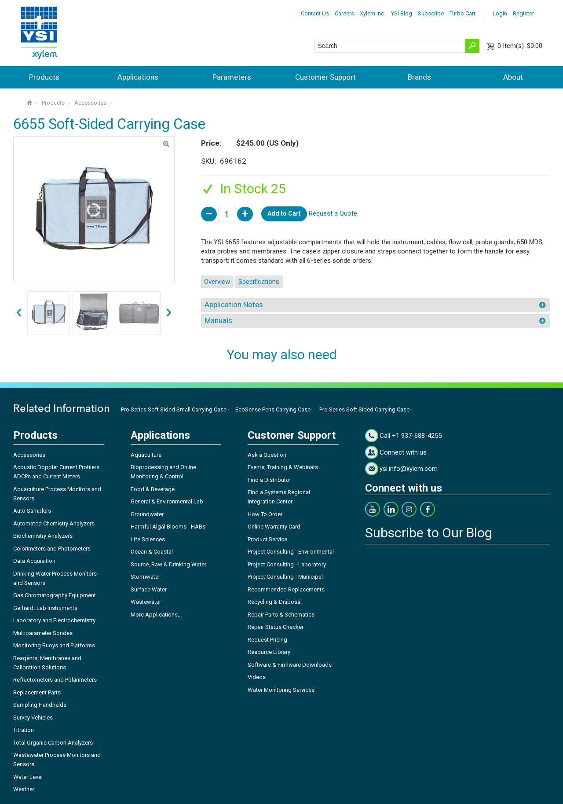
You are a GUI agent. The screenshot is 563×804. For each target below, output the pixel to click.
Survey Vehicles (33, 717)
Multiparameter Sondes (43, 633)
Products (44, 77)
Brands (419, 77)
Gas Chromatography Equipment (54, 595)
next (19, 313)
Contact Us (315, 13)
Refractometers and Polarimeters (55, 679)
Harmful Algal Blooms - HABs (168, 526)
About (513, 77)
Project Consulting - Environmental (291, 551)
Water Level (28, 777)
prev (169, 313)
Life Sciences (148, 539)
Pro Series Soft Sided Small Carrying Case (174, 409)
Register (523, 13)
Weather (23, 789)
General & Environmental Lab (167, 501)
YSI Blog (401, 13)
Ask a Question (267, 455)
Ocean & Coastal (152, 551)
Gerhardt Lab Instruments (45, 608)
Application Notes (234, 304)
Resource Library (269, 652)
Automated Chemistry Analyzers (54, 523)
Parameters (231, 77)
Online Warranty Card (274, 526)
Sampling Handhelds (39, 704)
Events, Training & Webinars (283, 467)
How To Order (265, 514)
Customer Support (325, 77)
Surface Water (149, 589)
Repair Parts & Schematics (281, 614)
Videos (257, 677)
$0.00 (519, 46)
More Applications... (156, 614)
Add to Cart (284, 213)
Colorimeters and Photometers (52, 548)
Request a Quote (333, 213)
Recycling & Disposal (275, 601)
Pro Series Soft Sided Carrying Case (364, 409)
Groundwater (147, 514)
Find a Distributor (269, 480)
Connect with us (403, 452)
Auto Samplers (32, 510)
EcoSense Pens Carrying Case (273, 409)
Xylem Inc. (372, 13)
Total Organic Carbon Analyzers (53, 742)
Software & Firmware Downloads (290, 664)
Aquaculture (146, 455)
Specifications (258, 282)
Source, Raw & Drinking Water (168, 564)
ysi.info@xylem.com (409, 469)
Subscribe (431, 13)
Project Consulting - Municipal (285, 576)
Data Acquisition (34, 561)
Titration (23, 730)
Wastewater (146, 601)
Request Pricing (267, 639)
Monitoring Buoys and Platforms (54, 645)
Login (500, 13)
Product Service (267, 539)
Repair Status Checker (275, 627)
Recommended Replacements (286, 589)
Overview (217, 282)
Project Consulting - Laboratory (287, 564)
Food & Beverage (153, 489)
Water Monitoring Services (281, 690)
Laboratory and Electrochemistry (54, 620)
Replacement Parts (37, 692)
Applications (137, 77)
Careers (344, 13)
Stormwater (145, 576)
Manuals (218, 320)
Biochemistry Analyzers (43, 535)
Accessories (90, 102)
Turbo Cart (462, 13)
